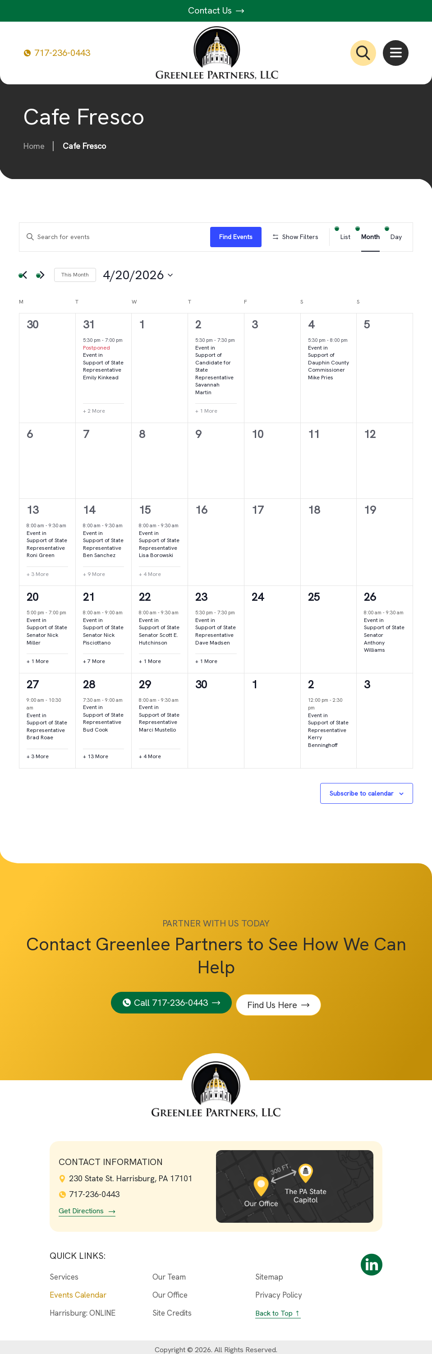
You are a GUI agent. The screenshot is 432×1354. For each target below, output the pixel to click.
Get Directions (81, 1206)
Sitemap (269, 1272)
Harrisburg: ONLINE (82, 1308)
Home (34, 146)
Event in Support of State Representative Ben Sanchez (103, 544)
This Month (75, 274)
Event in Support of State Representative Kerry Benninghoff (328, 730)
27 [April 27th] (32, 684)
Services (64, 1272)
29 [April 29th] (145, 684)
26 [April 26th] (370, 597)
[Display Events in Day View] (396, 237)
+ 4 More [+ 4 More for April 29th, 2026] (150, 756)
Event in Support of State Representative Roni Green (47, 544)
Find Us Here (275, 1000)
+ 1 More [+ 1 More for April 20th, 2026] (38, 661)
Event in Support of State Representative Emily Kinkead (103, 366)
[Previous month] (24, 275)
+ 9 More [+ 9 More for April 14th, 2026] (94, 574)
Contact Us (216, 10)
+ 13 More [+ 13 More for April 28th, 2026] (95, 756)
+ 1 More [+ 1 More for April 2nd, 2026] (206, 410)
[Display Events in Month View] (370, 237)
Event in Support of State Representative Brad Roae (47, 726)
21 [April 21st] (89, 597)
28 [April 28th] (89, 684)
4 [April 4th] (311, 325)
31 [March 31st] (89, 325)
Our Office (170, 1289)
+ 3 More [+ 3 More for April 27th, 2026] (38, 756)
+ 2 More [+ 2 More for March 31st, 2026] (94, 410)
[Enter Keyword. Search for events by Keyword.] (114, 237)
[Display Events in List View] (345, 237)
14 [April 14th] (89, 510)
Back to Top (274, 1308)
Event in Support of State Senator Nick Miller (47, 631)
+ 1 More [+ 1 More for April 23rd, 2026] (206, 661)
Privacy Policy (278, 1289)
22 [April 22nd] (145, 597)
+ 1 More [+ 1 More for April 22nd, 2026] (150, 661)
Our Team (169, 1272)
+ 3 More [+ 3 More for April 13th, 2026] (38, 574)
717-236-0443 (56, 53)
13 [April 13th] (32, 510)
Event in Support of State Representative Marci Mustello (159, 718)
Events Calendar (78, 1289)
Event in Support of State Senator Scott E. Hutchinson (159, 631)
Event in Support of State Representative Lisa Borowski (159, 544)
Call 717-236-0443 (169, 1000)
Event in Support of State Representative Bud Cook (103, 718)
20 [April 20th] (32, 597)
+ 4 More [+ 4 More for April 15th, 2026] (150, 574)
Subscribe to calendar (362, 793)
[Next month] (42, 275)
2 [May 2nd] (311, 684)
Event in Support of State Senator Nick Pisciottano (103, 631)
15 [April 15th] (145, 510)
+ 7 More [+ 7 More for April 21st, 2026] (94, 661)
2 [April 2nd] (198, 325)
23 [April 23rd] (201, 597)
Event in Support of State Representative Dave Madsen (215, 631)
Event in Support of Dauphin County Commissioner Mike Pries (328, 362)
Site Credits (172, 1308)
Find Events (236, 237)
